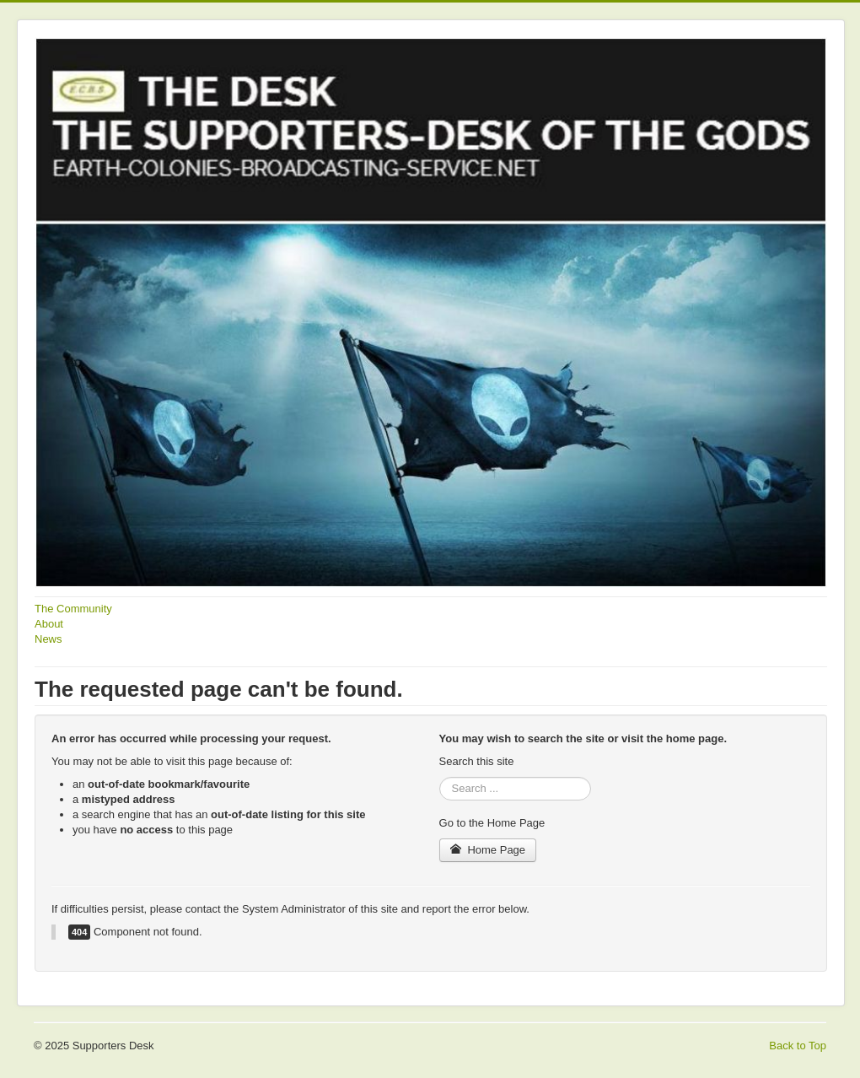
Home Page (488, 850)
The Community (73, 608)
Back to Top (797, 1045)
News (48, 639)
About (49, 623)
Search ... (439, 777)
